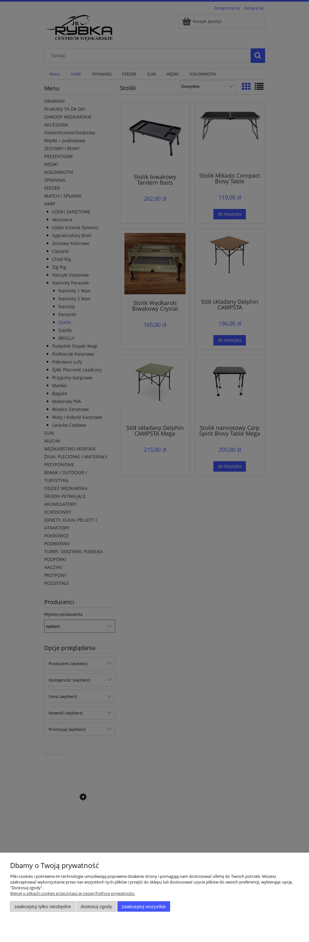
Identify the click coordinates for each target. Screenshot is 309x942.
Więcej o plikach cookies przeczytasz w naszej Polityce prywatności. (72, 893)
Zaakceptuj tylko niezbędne (43, 906)
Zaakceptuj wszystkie (144, 906)
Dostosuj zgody (96, 906)
